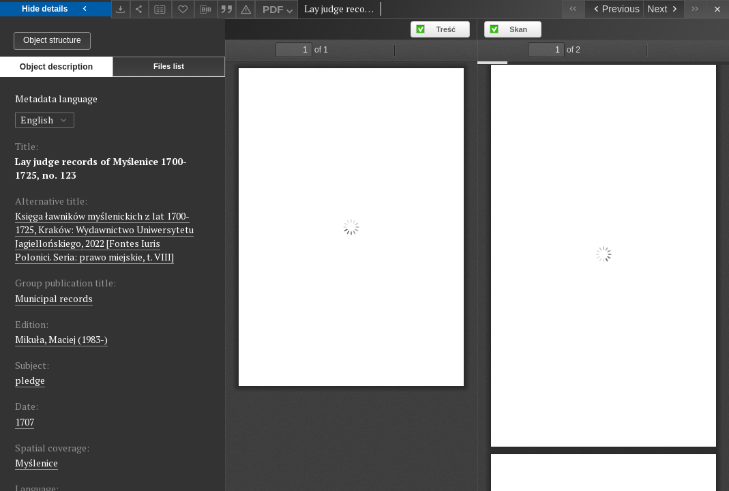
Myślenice (36, 462)
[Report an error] (245, 9)
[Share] (139, 9)
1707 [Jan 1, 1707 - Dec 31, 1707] (24, 421)
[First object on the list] (573, 9)
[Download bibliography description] (206, 9)
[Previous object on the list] (613, 9)
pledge (30, 380)
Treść (446, 29)
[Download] (120, 9)
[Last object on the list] (695, 9)
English (44, 119)
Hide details (55, 9)
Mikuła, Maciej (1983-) (61, 339)
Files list (168, 66)
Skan (518, 29)
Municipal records (54, 298)
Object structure (52, 40)
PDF (279, 11)
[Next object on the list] (663, 9)
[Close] (717, 9)
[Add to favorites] (183, 9)
